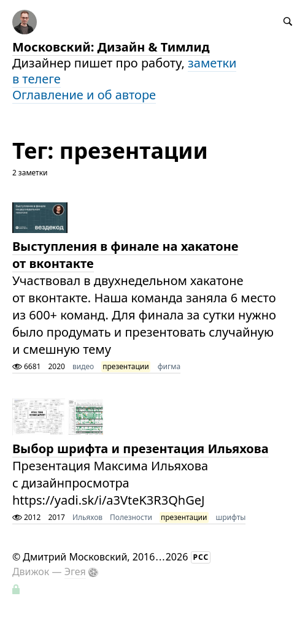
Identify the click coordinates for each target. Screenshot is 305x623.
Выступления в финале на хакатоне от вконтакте (125, 255)
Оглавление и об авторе (84, 94)
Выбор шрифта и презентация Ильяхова (140, 448)
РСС (201, 557)
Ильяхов (87, 517)
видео (83, 366)
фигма (169, 366)
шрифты (231, 517)
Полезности (131, 517)
